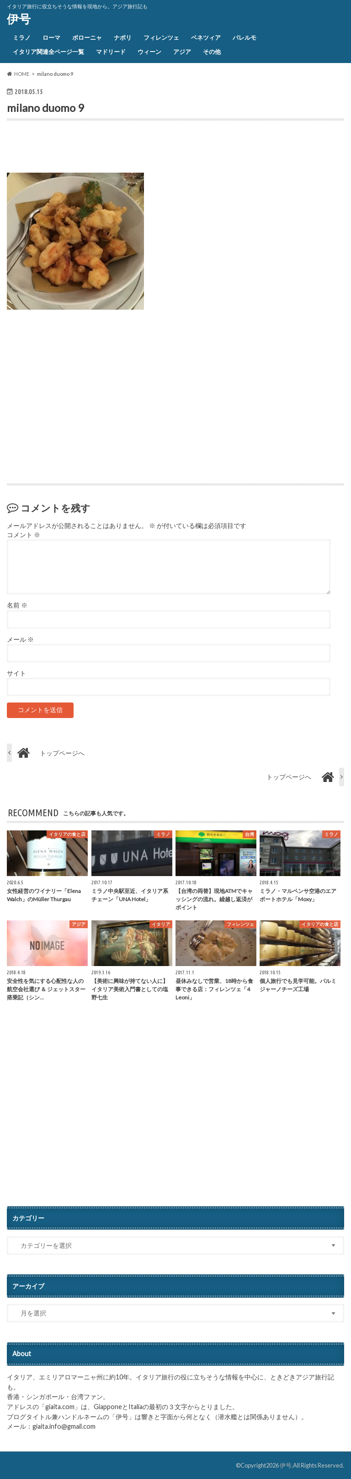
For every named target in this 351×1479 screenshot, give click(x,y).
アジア (182, 51)
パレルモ (244, 37)
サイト (16, 673)
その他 (212, 51)
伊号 (19, 18)
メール (20, 639)
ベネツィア (206, 37)
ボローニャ (87, 37)
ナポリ (123, 37)
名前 (17, 605)
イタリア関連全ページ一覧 (48, 51)
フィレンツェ (161, 37)
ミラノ (22, 37)
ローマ (51, 37)
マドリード (111, 51)
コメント (23, 535)
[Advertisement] (114, 149)
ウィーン (149, 51)
